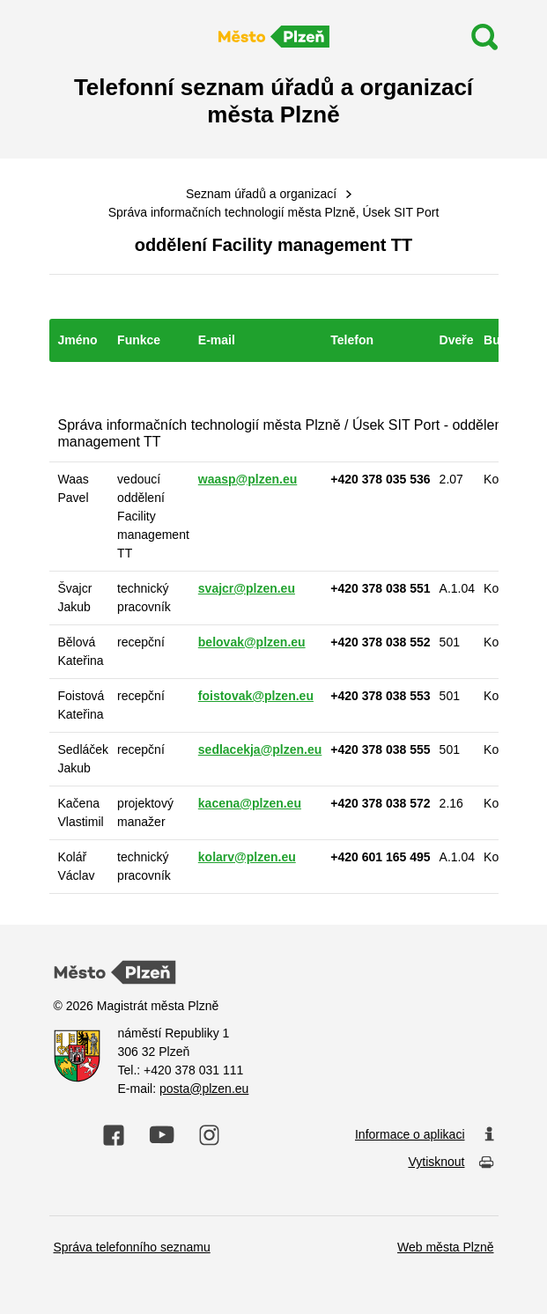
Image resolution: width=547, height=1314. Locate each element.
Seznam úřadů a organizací (261, 194)
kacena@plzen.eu (249, 803)
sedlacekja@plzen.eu (260, 749)
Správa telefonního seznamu (132, 1247)
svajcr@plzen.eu (246, 588)
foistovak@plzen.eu (256, 696)
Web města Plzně (445, 1247)
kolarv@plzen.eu (247, 857)
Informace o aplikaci (424, 1135)
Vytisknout (450, 1163)
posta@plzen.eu (203, 1088)
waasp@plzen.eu (247, 479)
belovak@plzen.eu (252, 642)
